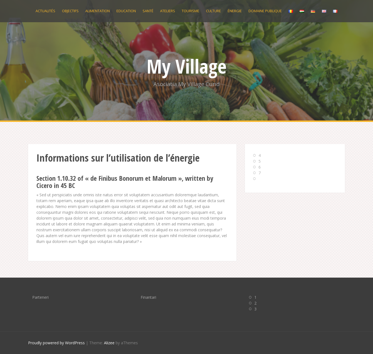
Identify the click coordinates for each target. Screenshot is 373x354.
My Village (187, 66)
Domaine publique (265, 10)
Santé (148, 10)
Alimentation (97, 10)
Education (126, 10)
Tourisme (190, 10)
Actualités (45, 10)
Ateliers (167, 10)
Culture (213, 10)
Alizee (109, 342)
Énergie (235, 10)
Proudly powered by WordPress (56, 342)
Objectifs (70, 10)
